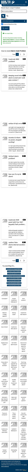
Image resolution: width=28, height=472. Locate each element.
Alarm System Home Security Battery (14, 276)
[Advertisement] (14, 106)
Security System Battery (14, 278)
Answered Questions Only (9, 24)
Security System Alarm (14, 280)
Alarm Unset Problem (14, 271)
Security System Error (14, 273)
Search (5, 28)
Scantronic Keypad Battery (14, 269)
